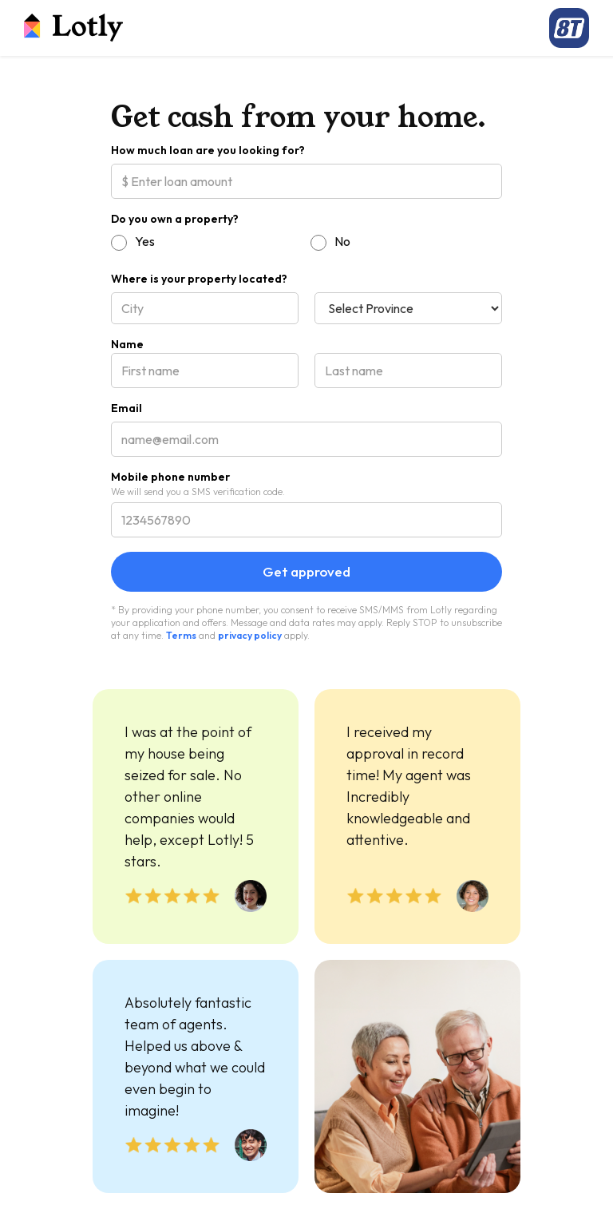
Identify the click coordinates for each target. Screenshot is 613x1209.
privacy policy (250, 635)
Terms (181, 635)
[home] (74, 28)
